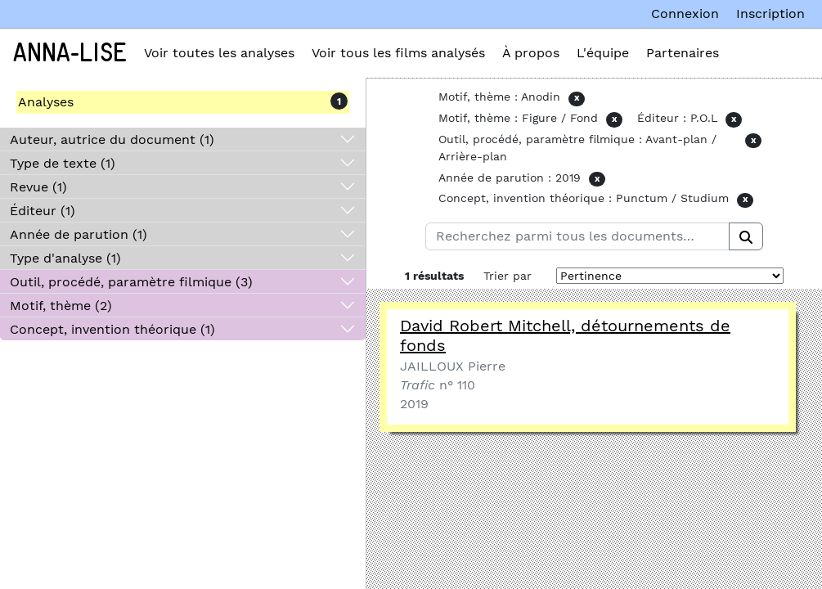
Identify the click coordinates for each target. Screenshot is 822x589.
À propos (530, 53)
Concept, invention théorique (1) (112, 329)
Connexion (685, 13)
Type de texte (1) (62, 163)
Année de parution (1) (78, 234)
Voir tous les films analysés (398, 53)
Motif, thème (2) (61, 305)
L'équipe (603, 53)
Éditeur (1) (42, 210)
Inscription (770, 13)
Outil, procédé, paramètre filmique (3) (131, 282)
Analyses (46, 102)
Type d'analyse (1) (65, 258)
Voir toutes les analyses (219, 53)
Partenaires (682, 53)
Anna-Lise (70, 53)
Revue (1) (38, 187)
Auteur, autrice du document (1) (112, 139)
